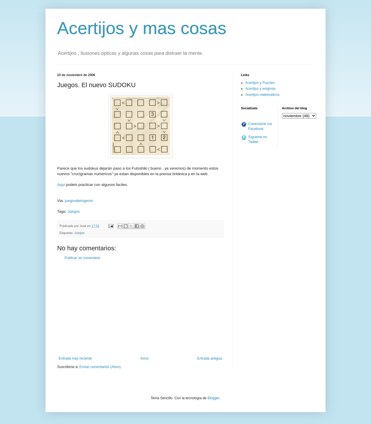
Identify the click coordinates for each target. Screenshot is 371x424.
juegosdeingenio (79, 200)
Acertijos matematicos (262, 95)
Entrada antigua (209, 358)
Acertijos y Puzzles (260, 83)
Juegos (73, 211)
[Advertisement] (140, 308)
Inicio (145, 358)
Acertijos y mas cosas (141, 28)
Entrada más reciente (75, 358)
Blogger (213, 398)
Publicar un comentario (82, 258)
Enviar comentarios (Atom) (100, 367)
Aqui (61, 184)
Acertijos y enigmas (260, 89)
